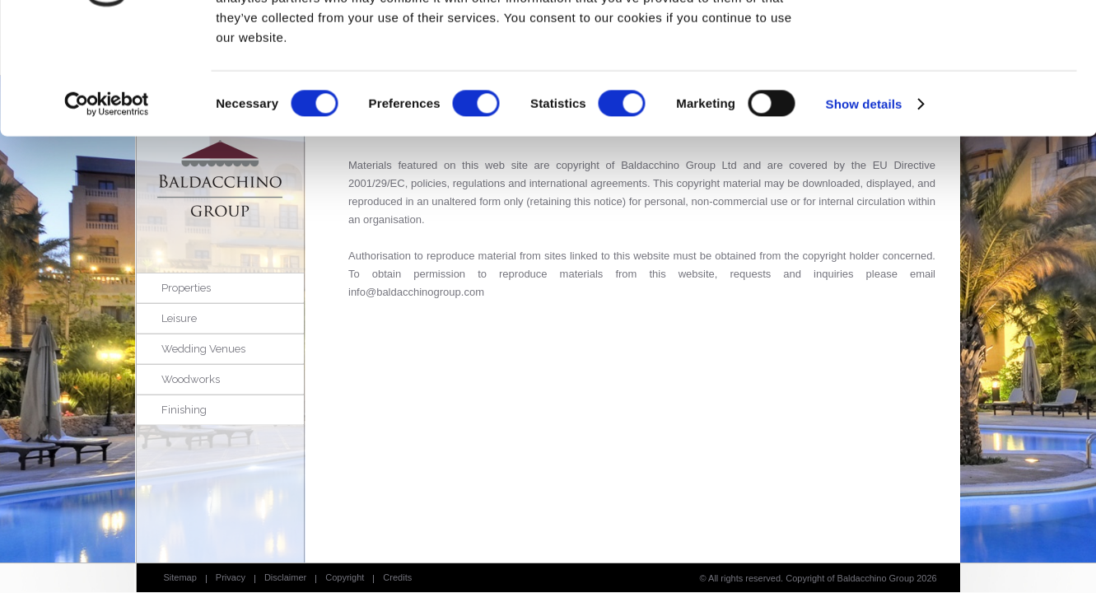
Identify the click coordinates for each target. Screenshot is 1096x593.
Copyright (344, 577)
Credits (397, 577)
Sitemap (180, 577)
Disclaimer (285, 577)
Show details (864, 205)
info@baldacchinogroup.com (416, 292)
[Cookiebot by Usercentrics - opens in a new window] (107, 206)
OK (958, 41)
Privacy (230, 577)
